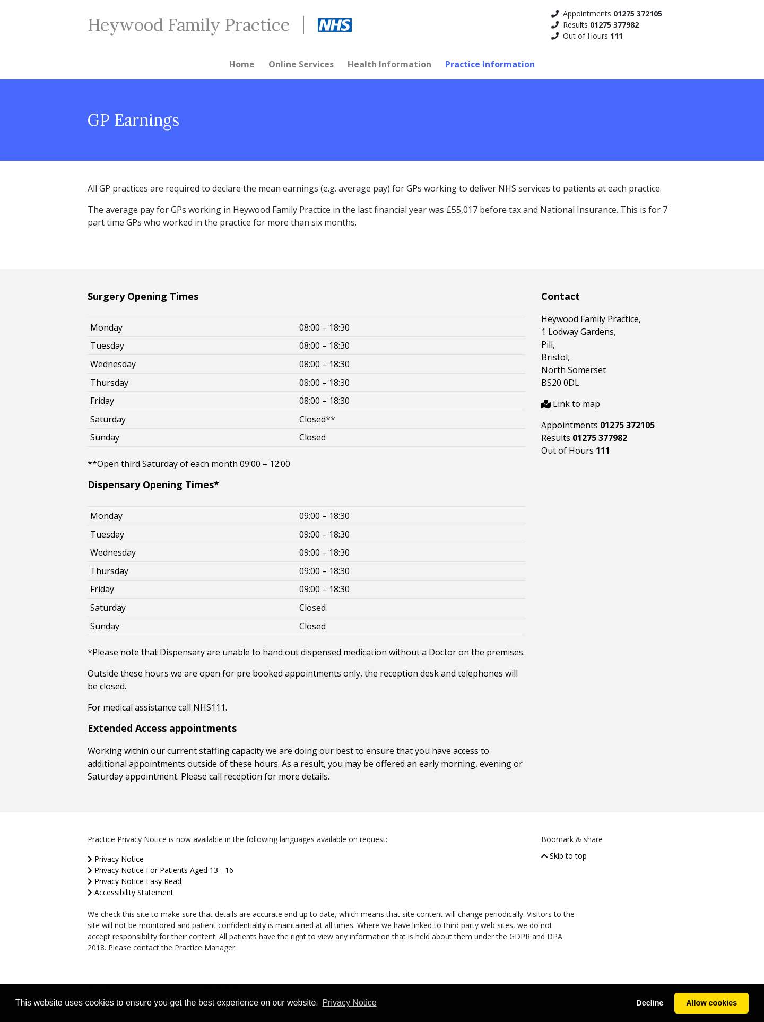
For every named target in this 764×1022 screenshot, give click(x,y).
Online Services (301, 64)
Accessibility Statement (130, 892)
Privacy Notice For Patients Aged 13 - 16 (160, 870)
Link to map (570, 404)
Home (242, 64)
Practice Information (490, 64)
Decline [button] (649, 1003)
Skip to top (564, 856)
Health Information (389, 64)
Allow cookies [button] (711, 1003)
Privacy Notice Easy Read (134, 881)
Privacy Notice (116, 859)
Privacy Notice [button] (349, 1002)
